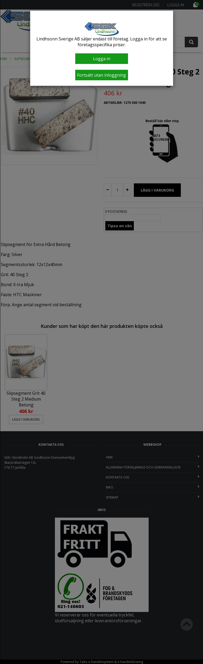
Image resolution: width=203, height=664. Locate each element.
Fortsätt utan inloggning (101, 75)
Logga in (101, 59)
